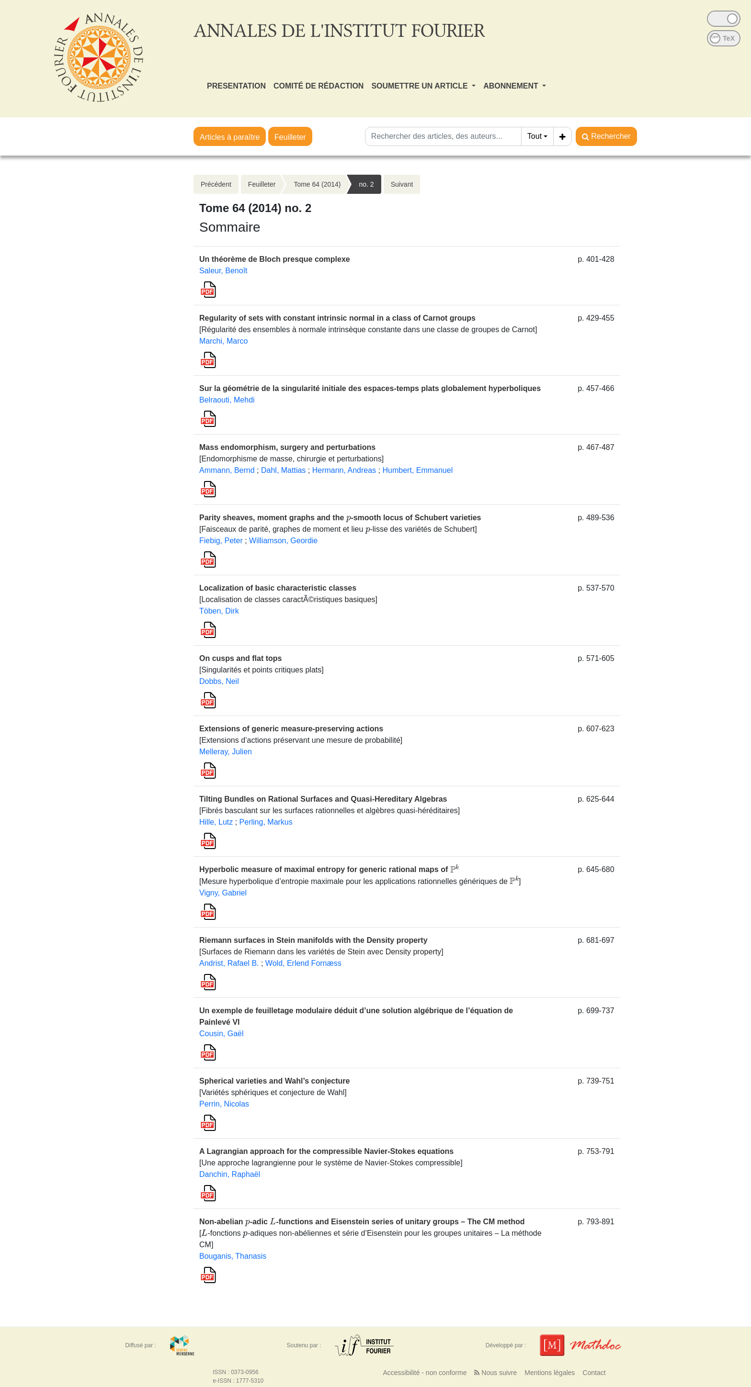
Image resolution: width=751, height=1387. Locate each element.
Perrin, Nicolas (224, 1104)
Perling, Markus (266, 822)
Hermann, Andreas (344, 470)
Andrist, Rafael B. (229, 963)
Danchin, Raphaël (229, 1174)
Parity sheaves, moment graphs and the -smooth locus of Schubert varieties (340, 518)
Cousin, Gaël (221, 1033)
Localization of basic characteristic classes (277, 588)
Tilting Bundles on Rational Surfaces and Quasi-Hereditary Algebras (323, 799)
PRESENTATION (236, 86)
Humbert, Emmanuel (417, 470)
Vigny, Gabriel (223, 893)
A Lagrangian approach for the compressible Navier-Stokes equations (326, 1151)
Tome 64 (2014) (317, 184)
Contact (593, 1372)
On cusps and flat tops (240, 658)
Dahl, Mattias (283, 470)
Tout (534, 136)
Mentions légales (549, 1372)
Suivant (402, 184)
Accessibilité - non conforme (425, 1372)
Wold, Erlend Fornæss (303, 963)
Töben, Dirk (219, 611)
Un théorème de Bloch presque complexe (274, 259)
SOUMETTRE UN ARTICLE (420, 86)
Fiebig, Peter (221, 541)
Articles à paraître (230, 137)
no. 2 (366, 184)
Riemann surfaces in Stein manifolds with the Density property (313, 940)
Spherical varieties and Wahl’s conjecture (274, 1081)
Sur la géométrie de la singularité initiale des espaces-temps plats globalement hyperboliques (370, 388)
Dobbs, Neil (219, 681)
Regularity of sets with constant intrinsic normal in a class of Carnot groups (337, 318)
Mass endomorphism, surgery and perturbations (287, 447)
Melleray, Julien (225, 752)
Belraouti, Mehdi (227, 400)
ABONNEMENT (511, 86)
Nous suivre (495, 1372)
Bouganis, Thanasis (232, 1256)
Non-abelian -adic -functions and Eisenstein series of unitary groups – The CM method (362, 1222)
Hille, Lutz (216, 822)
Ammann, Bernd (227, 470)
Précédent (216, 184)
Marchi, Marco (223, 341)
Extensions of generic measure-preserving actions (291, 729)
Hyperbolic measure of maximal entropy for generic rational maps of (329, 870)
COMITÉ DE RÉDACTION (318, 86)
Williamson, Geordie (283, 541)
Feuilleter (290, 137)
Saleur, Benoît (223, 271)
